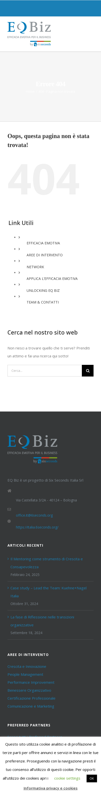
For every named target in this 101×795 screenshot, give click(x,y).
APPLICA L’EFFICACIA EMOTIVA (52, 278)
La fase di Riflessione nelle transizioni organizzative (42, 620)
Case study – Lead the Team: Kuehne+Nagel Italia (48, 591)
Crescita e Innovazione (26, 666)
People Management (25, 674)
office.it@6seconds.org (34, 515)
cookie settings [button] (67, 778)
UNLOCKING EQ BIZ (43, 290)
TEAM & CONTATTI (43, 302)
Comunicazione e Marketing (30, 706)
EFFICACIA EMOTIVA (43, 243)
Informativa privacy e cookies (51, 788)
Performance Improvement (30, 682)
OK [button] (92, 778)
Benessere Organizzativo (29, 690)
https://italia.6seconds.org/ (37, 527)
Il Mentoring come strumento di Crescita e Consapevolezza (46, 562)
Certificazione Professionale (31, 698)
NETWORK (35, 267)
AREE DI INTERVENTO (45, 255)
